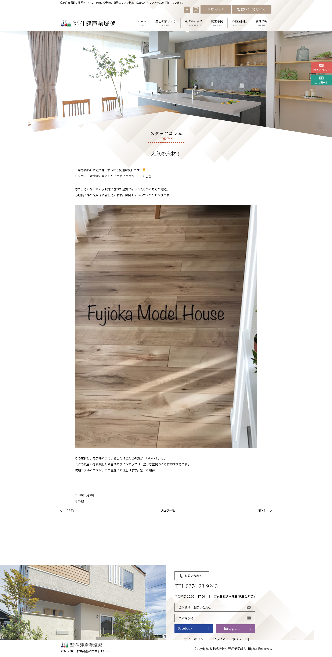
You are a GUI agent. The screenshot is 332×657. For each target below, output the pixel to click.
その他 (79, 501)
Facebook (185, 628)
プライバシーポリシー (229, 639)
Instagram (232, 628)
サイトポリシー (195, 639)
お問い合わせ (216, 9)
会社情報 (261, 23)
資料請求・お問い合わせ (194, 607)
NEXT (262, 510)
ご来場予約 (321, 83)
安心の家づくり (166, 23)
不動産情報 (239, 23)
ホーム (142, 23)
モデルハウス (194, 23)
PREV (70, 510)
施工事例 (217, 23)
